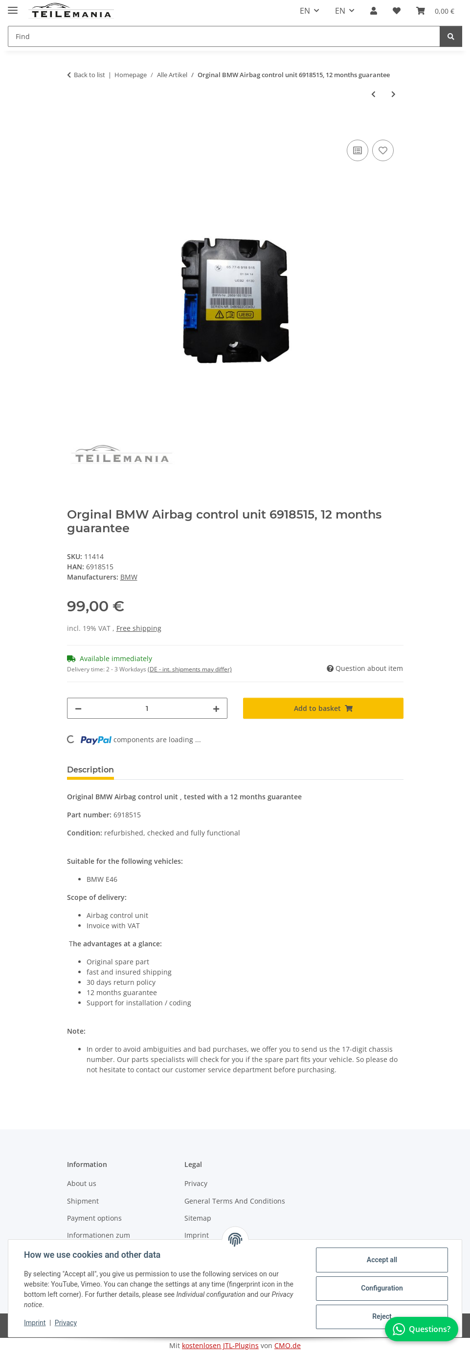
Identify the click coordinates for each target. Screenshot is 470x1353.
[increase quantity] (216, 708)
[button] (373, 11)
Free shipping (138, 628)
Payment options (94, 1218)
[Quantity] (147, 708)
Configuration (382, 1288)
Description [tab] (90, 769)
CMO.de (287, 1345)
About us (81, 1183)
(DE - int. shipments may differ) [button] (190, 669)
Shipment (83, 1201)
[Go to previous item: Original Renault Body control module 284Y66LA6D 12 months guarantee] (373, 93)
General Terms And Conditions (234, 1201)
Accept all (382, 1260)
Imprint (34, 1323)
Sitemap (197, 1218)
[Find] (451, 36)
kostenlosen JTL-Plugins (220, 1345)
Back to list (89, 74)
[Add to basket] (75, 126)
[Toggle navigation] (13, 6)
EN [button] (305, 10)
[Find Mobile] (224, 36)
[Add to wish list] (383, 150)
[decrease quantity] (78, 708)
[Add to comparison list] (357, 150)
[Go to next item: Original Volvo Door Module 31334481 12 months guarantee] (393, 93)
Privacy (66, 1323)
